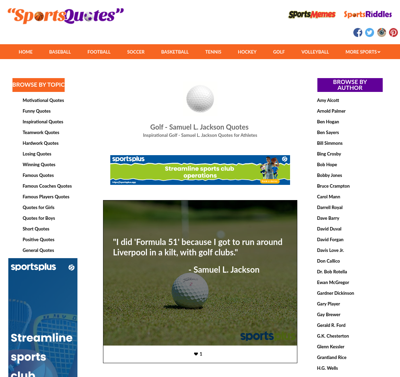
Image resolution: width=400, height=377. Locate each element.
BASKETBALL (175, 52)
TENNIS (213, 52)
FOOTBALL (99, 52)
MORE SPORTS (362, 52)
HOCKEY (247, 52)
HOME (25, 52)
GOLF (279, 52)
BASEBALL (60, 52)
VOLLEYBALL (315, 52)
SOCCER (136, 52)
